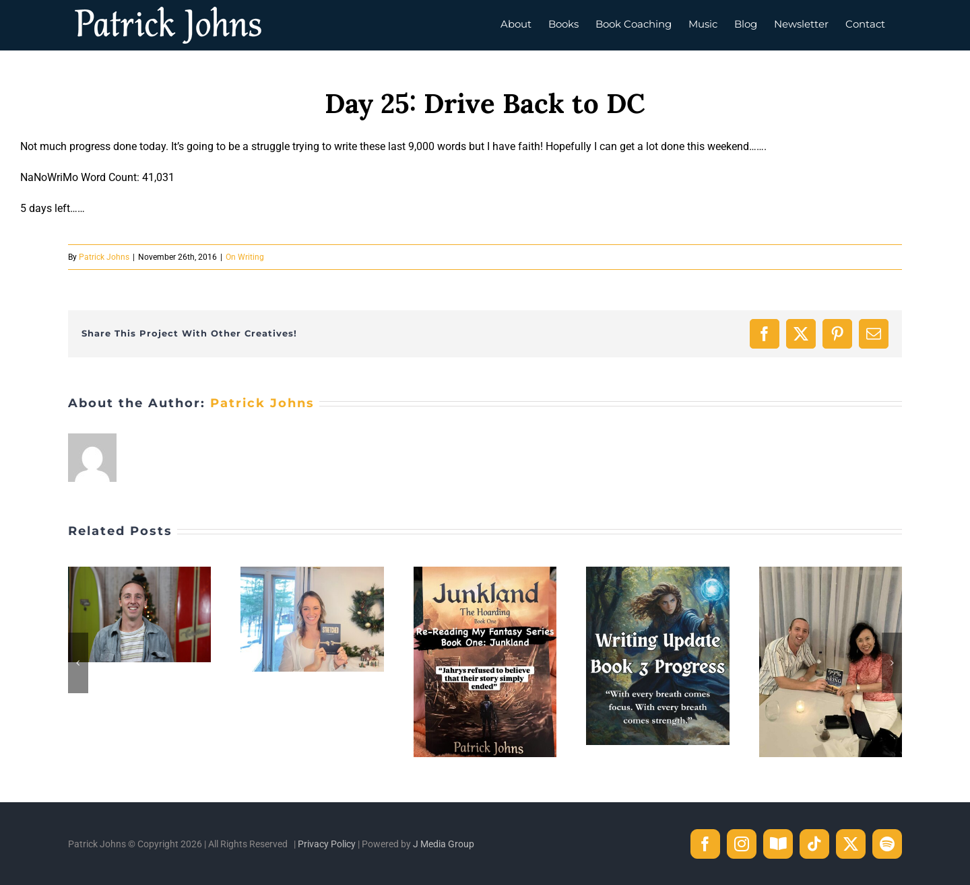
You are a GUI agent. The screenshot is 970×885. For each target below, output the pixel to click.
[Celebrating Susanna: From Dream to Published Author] (830, 573)
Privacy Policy (327, 844)
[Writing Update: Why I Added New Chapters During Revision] (657, 573)
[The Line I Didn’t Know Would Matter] (485, 573)
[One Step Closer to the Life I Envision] (139, 573)
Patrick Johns (104, 257)
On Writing (245, 257)
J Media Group (443, 844)
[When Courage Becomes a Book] (311, 573)
